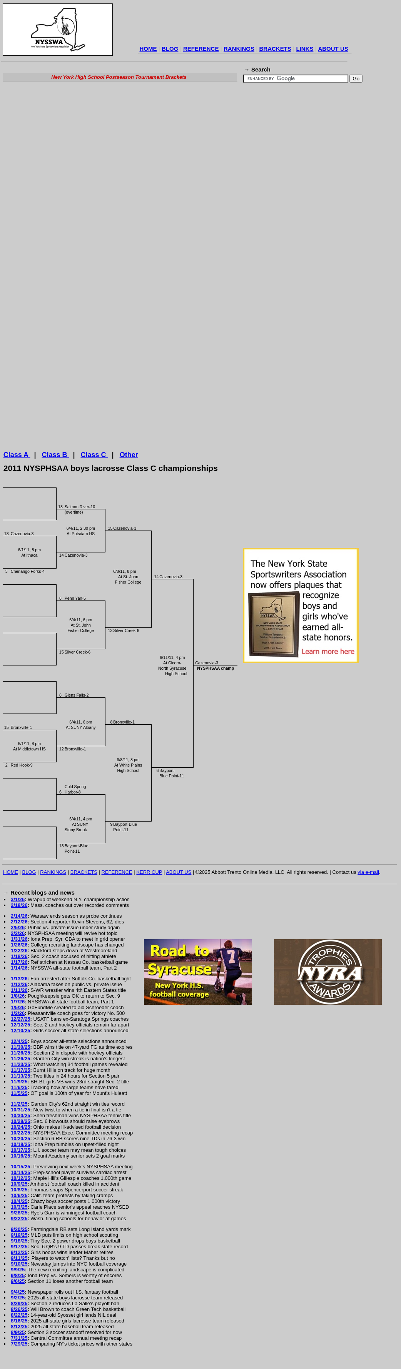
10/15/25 (20, 1175)
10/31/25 (20, 1118)
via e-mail (368, 880)
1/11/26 (19, 998)
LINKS (304, 48)
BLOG (170, 48)
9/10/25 (19, 1272)
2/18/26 (19, 913)
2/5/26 (18, 935)
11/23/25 (20, 1072)
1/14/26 (19, 976)
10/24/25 (20, 1135)
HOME (148, 48)
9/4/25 (18, 1300)
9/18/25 (19, 1249)
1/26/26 (19, 953)
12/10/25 (20, 1038)
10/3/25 (19, 1215)
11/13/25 (20, 1084)
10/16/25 (20, 1164)
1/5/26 (18, 1015)
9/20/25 (19, 1237)
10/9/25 (19, 1192)
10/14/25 (20, 1180)
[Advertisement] (72, 172)
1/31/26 (19, 947)
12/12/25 (20, 1033)
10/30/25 (20, 1123)
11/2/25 (19, 1112)
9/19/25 (19, 1243)
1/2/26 (18, 1021)
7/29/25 (19, 1352)
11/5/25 (19, 1101)
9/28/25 (19, 1221)
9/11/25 (19, 1266)
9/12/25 (19, 1260)
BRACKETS (275, 48)
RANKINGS (239, 48)
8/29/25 (19, 1311)
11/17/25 (20, 1078)
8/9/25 (18, 1340)
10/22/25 (20, 1141)
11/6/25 (19, 1095)
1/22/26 (19, 958)
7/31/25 (19, 1346)
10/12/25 (20, 1186)
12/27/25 (20, 1027)
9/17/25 (19, 1255)
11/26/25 (20, 1061)
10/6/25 (19, 1203)
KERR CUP (149, 880)
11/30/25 (20, 1055)
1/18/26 (19, 964)
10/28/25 (20, 1129)
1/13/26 (19, 987)
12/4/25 (19, 1049)
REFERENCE (201, 48)
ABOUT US (333, 48)
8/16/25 (19, 1329)
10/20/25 (20, 1146)
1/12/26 (19, 992)
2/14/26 (19, 924)
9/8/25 (18, 1283)
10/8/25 (19, 1198)
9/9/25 (18, 1278)
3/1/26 (18, 907)
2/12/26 (19, 930)
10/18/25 (20, 1152)
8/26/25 (19, 1317)
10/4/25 (19, 1209)
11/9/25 (19, 1090)
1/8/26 (18, 1004)
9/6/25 (18, 1289)
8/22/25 (19, 1323)
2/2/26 (18, 941)
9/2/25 (18, 1306)
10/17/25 (20, 1158)
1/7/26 (18, 1010)
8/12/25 (19, 1334)
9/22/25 (19, 1226)
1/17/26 (19, 970)
